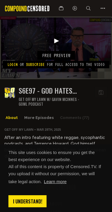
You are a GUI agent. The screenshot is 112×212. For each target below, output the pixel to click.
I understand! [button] (27, 201)
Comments (74, 118)
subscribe (35, 64)
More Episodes (39, 117)
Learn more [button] (55, 181)
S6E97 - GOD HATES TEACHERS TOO (45, 90)
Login (12, 64)
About (12, 117)
